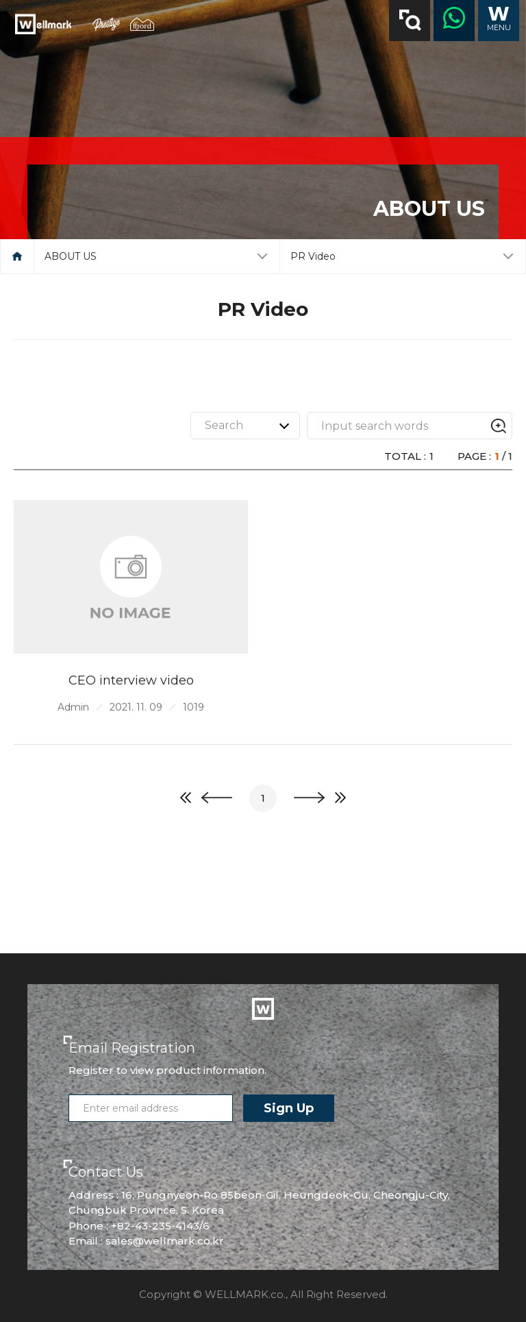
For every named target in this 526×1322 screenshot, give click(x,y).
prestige (106, 24)
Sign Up (289, 1108)
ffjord (142, 24)
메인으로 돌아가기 (17, 256)
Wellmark (43, 24)
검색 (410, 20)
